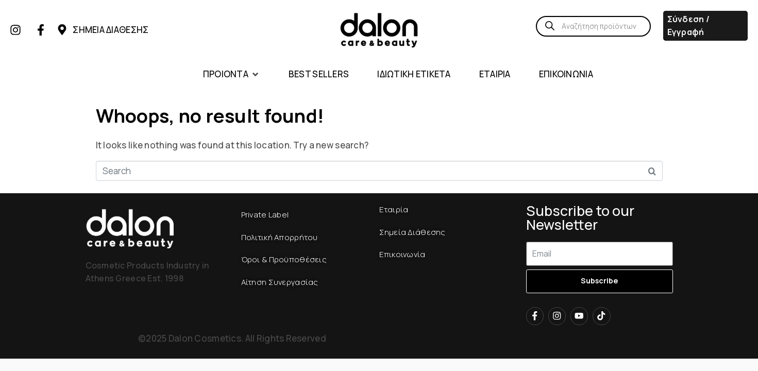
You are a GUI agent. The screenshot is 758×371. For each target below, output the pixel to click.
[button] (232, 74)
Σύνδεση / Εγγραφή (688, 25)
